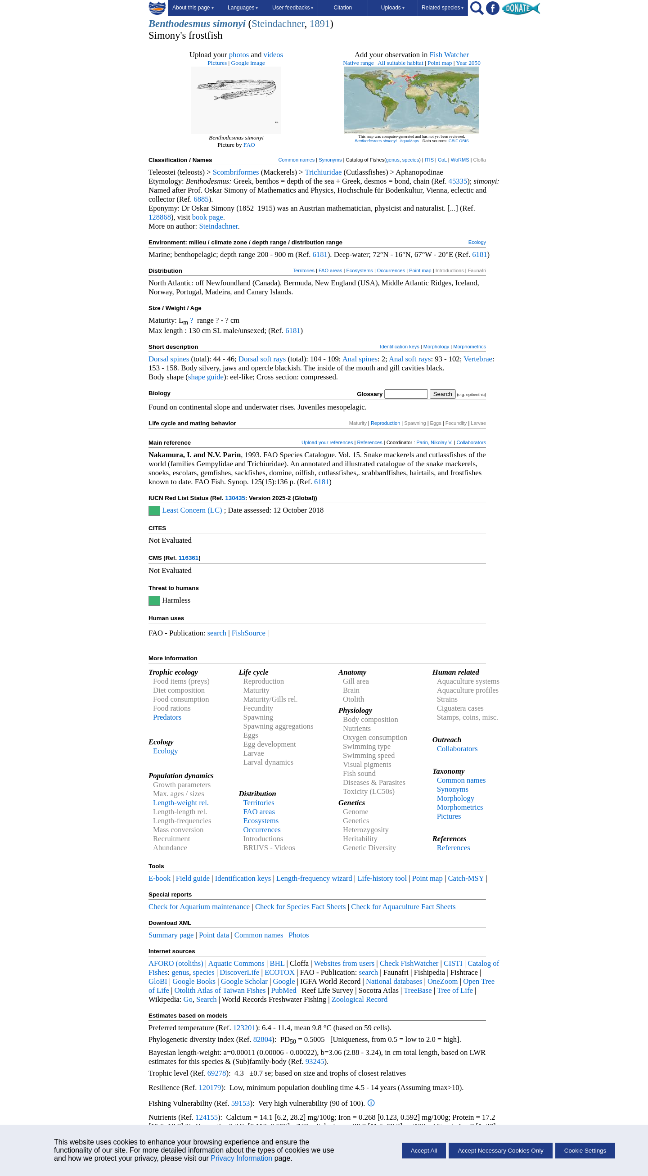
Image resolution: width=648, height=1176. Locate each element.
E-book (159, 878)
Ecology (477, 242)
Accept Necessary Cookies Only (500, 1150)
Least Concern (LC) (192, 510)
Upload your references (327, 442)
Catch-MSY (466, 878)
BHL (277, 963)
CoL (442, 159)
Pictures (217, 62)
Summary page (171, 935)
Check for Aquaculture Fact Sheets (403, 906)
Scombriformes (236, 172)
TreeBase (418, 990)
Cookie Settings (585, 1150)
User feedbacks (292, 8)
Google (284, 981)
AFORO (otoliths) (175, 963)
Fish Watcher (449, 54)
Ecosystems (359, 270)
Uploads (393, 8)
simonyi (229, 23)
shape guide (206, 377)
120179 (209, 1087)
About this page (192, 8)
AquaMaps (409, 141)
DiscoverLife (239, 972)
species (410, 159)
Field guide (193, 878)
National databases (394, 981)
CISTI (453, 963)
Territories (304, 270)
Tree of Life (455, 990)
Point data (214, 935)
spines (180, 359)
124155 (206, 1117)
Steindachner (278, 23)
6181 (319, 254)
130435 (235, 498)
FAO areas (330, 270)
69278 (216, 1073)
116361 (188, 557)
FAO (249, 144)
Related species (443, 8)
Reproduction (385, 423)
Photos (298, 935)
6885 (201, 199)
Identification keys (399, 346)
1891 (320, 23)
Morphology (436, 346)
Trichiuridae (323, 172)
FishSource (249, 633)
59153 (240, 1103)
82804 (262, 1039)
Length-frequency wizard (314, 878)
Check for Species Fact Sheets (300, 906)
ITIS (429, 159)
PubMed (283, 990)
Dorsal (158, 359)
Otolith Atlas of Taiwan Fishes (220, 990)
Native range (358, 62)
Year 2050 (468, 62)
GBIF (453, 141)
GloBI (157, 981)
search (217, 633)
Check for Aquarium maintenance (199, 906)
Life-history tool (382, 878)
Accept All (424, 1150)
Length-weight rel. (181, 802)
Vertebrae (478, 359)
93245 (315, 1061)
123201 (244, 1027)
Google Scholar (244, 981)
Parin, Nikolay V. (434, 442)
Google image (248, 62)
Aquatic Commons (236, 963)
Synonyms (330, 159)
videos (274, 54)
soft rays (273, 359)
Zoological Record (359, 999)
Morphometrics (469, 346)
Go (188, 999)
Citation (342, 8)
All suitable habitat (400, 62)
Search (206, 999)
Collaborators (471, 442)
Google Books (194, 981)
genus (393, 159)
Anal (349, 359)
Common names (296, 159)
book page (207, 217)
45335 (458, 181)
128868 (159, 217)
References (369, 442)
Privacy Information (241, 1158)
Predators (167, 717)
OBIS (464, 141)
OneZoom (443, 981)
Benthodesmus (179, 23)
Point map (440, 62)
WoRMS (460, 159)
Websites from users (344, 963)
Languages (243, 8)
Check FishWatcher (409, 963)
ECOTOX (280, 972)
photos (239, 54)
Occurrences (391, 270)
